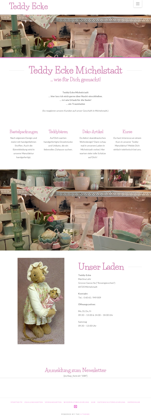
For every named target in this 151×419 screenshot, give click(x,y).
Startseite (17, 402)
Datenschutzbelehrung (111, 402)
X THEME (85, 414)
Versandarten (53, 402)
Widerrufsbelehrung (76, 402)
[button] (138, 3)
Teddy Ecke (28, 6)
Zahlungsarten (34, 402)
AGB (93, 402)
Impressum (133, 402)
